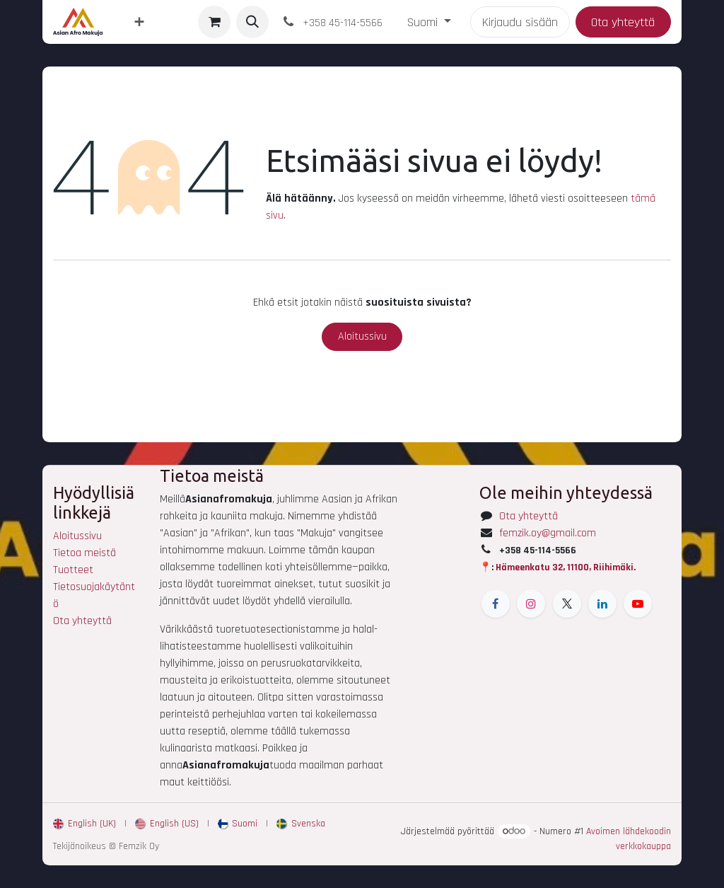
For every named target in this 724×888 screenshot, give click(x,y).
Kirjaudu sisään (520, 22)
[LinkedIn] (602, 603)
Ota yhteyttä (623, 22)
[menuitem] (138, 22)
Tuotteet (73, 570)
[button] (252, 22)
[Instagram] (531, 603)
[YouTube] (638, 603)
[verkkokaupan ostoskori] (214, 22)
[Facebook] (495, 603)
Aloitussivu (362, 336)
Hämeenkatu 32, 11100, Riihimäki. (566, 567)
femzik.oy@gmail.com (547, 533)
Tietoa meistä (84, 553)
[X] (567, 603)
